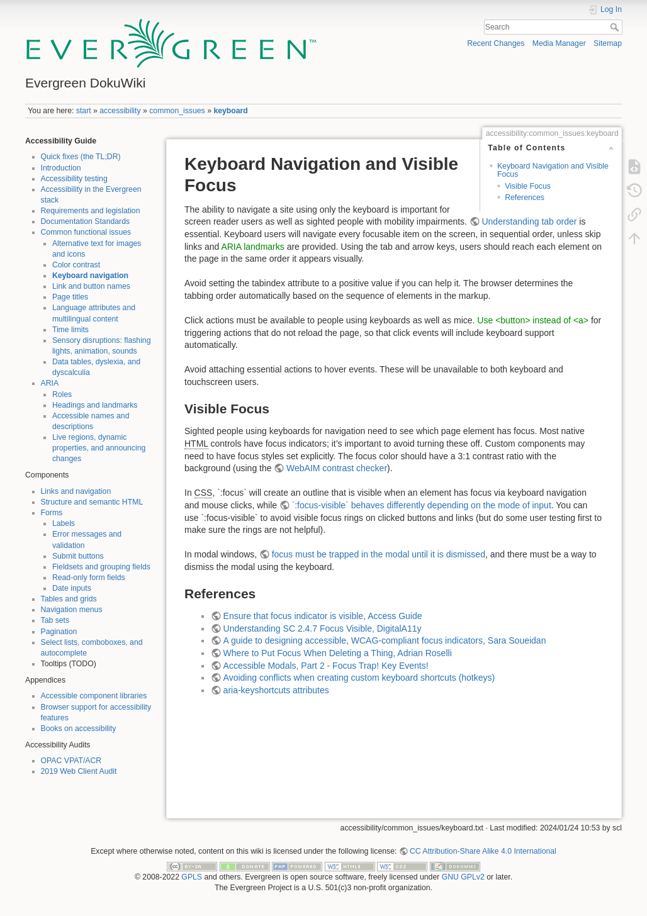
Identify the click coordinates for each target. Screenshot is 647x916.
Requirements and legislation (90, 210)
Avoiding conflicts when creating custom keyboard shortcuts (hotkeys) (359, 678)
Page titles (70, 297)
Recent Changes (495, 43)
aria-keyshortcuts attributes (276, 690)
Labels (63, 523)
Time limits (70, 329)
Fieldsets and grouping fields (101, 566)
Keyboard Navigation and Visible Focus (553, 170)
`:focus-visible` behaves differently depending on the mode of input (421, 505)
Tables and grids (69, 599)
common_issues (177, 110)
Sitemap (608, 43)
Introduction (61, 168)
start (83, 110)
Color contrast (76, 264)
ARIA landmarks (252, 247)
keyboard (230, 110)
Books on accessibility (78, 728)
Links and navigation (76, 491)
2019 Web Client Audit (79, 771)
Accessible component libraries (94, 695)
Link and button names (91, 286)
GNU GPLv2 (463, 877)
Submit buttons (78, 556)
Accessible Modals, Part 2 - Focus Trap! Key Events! (326, 666)
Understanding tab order (529, 221)
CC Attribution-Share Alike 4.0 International (483, 851)
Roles (62, 394)
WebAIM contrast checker (336, 468)
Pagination (59, 631)
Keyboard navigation (90, 275)
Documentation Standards (85, 221)
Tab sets (55, 620)
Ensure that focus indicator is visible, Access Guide (322, 616)
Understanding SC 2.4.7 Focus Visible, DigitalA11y (322, 628)
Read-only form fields (88, 577)
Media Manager (559, 43)
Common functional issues (86, 232)
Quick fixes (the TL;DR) (81, 156)
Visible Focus (528, 186)
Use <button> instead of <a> (532, 320)
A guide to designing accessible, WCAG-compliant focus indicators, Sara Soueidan (384, 640)
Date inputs (71, 588)
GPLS (191, 877)
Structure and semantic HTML (92, 502)
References (524, 197)
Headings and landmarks (95, 405)
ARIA (50, 383)
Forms (52, 512)
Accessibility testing (74, 178)
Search (616, 27)
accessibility (119, 110)
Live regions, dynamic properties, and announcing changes (98, 448)
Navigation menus (72, 609)
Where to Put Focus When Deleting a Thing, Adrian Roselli (337, 653)
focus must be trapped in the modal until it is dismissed (378, 554)
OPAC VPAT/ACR (71, 760)
